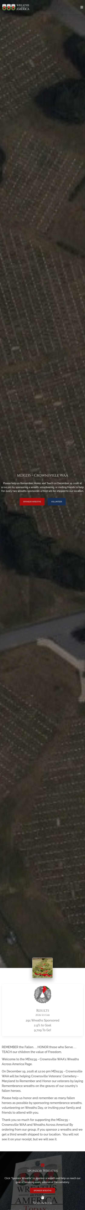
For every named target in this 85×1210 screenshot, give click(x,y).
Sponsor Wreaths (32, 502)
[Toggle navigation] (81, 7)
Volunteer (56, 502)
